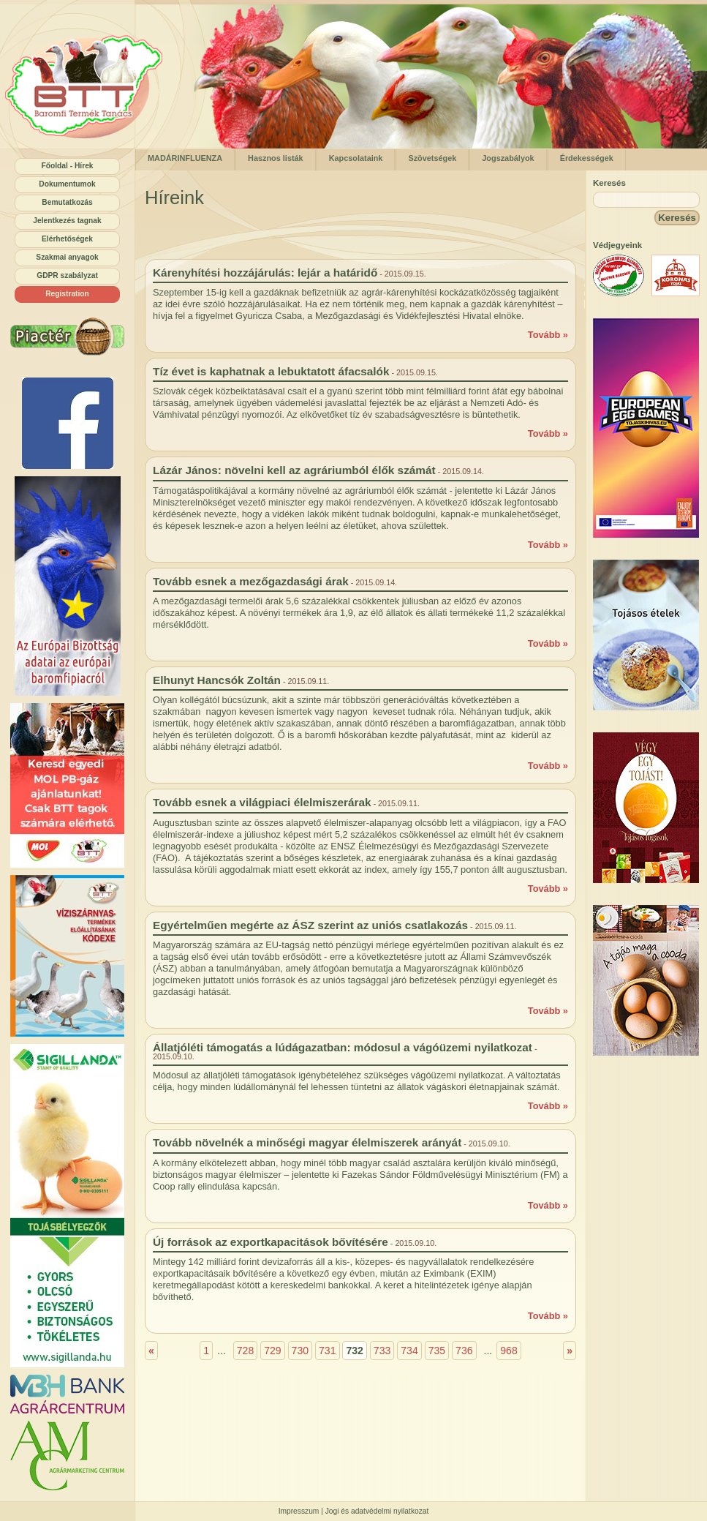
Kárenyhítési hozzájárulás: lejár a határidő (265, 272)
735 (437, 1350)
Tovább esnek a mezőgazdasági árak (251, 581)
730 (300, 1350)
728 (245, 1350)
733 (382, 1350)
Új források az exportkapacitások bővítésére (270, 1242)
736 (464, 1350)
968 (509, 1350)
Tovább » (548, 334)
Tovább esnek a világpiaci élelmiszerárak (262, 802)
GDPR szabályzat (67, 275)
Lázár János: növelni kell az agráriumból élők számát (294, 470)
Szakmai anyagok (67, 257)
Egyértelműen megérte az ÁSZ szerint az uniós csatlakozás (310, 925)
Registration (67, 294)
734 (409, 1350)
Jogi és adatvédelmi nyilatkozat (377, 1511)
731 (327, 1350)
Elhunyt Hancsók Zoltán (217, 680)
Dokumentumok (67, 184)
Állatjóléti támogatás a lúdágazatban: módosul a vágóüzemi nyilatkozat (342, 1047)
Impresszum (299, 1511)
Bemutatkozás (67, 202)
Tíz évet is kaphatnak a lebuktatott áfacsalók (271, 371)
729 (272, 1350)
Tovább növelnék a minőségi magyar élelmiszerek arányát (307, 1142)
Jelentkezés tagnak (67, 221)
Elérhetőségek (67, 239)
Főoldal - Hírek (67, 166)
